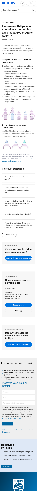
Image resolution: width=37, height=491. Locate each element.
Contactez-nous (18, 305)
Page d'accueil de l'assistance (18, 344)
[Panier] (28, 3)
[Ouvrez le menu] (33, 3)
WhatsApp (18, 311)
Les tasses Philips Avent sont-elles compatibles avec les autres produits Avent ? (17, 190)
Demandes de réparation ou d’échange (18, 258)
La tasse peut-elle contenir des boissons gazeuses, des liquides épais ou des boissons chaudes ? (18, 203)
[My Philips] (22, 3)
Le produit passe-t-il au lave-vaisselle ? (18, 214)
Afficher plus (9, 235)
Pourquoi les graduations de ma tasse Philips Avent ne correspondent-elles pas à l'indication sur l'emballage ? (18, 225)
